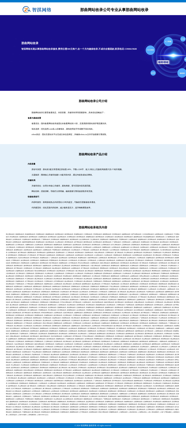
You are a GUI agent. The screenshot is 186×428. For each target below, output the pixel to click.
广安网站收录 (144, 318)
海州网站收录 (22, 310)
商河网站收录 (81, 237)
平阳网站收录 (56, 250)
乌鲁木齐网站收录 (169, 310)
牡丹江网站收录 (116, 245)
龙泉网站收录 (28, 250)
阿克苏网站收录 (143, 367)
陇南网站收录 (138, 237)
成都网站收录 (78, 313)
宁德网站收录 (175, 271)
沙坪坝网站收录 (59, 281)
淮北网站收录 (111, 305)
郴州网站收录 (88, 242)
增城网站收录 (113, 239)
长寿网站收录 (71, 237)
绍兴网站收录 (11, 273)
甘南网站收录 (105, 315)
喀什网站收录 (53, 263)
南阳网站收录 (107, 234)
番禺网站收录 (147, 383)
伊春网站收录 (25, 263)
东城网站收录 (48, 315)
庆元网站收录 (82, 260)
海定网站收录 (56, 289)
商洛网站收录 (145, 245)
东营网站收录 (145, 279)
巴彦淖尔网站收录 (23, 258)
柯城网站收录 (90, 307)
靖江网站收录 (150, 328)
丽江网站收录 (89, 271)
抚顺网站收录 (142, 352)
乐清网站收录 (28, 268)
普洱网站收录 (124, 263)
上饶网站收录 (135, 242)
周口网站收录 (75, 318)
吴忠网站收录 (83, 294)
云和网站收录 (153, 265)
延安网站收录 (29, 271)
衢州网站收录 (169, 258)
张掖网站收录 (63, 263)
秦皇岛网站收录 (113, 294)
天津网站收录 (77, 315)
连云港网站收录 (84, 239)
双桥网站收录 (37, 318)
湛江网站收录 (172, 263)
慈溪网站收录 (74, 299)
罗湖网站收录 (113, 297)
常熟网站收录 (105, 276)
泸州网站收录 (70, 271)
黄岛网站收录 (94, 289)
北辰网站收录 (94, 250)
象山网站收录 (10, 276)
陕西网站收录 (172, 320)
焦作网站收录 (72, 258)
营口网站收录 (157, 255)
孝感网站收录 (82, 258)
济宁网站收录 (122, 258)
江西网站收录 (109, 252)
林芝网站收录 (153, 284)
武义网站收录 (161, 289)
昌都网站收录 (15, 294)
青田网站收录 (161, 297)
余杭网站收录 (79, 255)
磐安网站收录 (146, 273)
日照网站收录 (126, 242)
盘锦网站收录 (145, 396)
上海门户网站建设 (165, 412)
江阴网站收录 (30, 273)
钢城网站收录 (58, 245)
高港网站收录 (39, 276)
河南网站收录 (66, 318)
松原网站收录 (163, 268)
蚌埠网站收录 (164, 279)
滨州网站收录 (55, 239)
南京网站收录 (58, 315)
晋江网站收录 (154, 242)
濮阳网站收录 (31, 252)
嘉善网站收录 (17, 292)
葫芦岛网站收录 (136, 234)
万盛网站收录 (94, 318)
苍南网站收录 (67, 245)
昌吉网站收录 (174, 276)
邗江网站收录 (52, 310)
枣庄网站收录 (163, 286)
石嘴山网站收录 (139, 302)
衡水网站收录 (50, 242)
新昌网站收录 (154, 281)
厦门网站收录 (119, 252)
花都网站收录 (44, 260)
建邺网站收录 (169, 292)
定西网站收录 (17, 242)
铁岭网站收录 (128, 237)
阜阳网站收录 (142, 349)
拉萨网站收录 (128, 310)
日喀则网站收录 (54, 302)
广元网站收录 (53, 258)
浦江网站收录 (145, 281)
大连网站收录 (86, 302)
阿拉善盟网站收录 (149, 237)
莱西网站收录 (48, 245)
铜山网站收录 (56, 268)
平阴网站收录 (123, 239)
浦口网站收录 (146, 375)
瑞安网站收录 (174, 273)
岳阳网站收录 (118, 271)
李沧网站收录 (88, 273)
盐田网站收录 (75, 289)
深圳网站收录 (81, 305)
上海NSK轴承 (22, 415)
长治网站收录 (48, 279)
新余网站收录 (154, 279)
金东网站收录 (26, 299)
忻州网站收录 (51, 271)
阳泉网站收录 (66, 286)
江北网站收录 (104, 297)
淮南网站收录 (165, 271)
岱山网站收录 (146, 339)
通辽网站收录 (39, 279)
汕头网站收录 (153, 286)
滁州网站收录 (28, 265)
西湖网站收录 (19, 276)
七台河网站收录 (114, 250)
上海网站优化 (142, 412)
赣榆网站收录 (122, 299)
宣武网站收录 (94, 297)
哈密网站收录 (18, 286)
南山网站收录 (69, 281)
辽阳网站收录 (126, 245)
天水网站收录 (10, 279)
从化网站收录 (39, 245)
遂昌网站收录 (116, 281)
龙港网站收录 (120, 260)
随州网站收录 (145, 399)
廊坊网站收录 (175, 245)
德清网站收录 (119, 307)
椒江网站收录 (132, 289)
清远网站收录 (56, 318)
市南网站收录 (33, 307)
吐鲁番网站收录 (54, 294)
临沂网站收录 (163, 315)
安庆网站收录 (87, 247)
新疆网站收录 (18, 323)
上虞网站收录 (171, 289)
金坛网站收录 (81, 310)
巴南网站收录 (157, 252)
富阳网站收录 (66, 250)
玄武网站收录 (34, 302)
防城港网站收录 (30, 234)
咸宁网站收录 (78, 242)
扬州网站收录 (138, 252)
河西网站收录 (44, 302)
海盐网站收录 (174, 281)
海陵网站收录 (48, 284)
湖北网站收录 (64, 407)
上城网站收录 (157, 307)
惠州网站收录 (107, 242)
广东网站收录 (116, 242)
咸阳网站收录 (37, 286)
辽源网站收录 (34, 294)
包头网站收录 (149, 302)
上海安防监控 (12, 415)
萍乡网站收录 (37, 297)
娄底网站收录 (39, 247)
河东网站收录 (144, 284)
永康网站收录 (47, 250)
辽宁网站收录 (28, 323)
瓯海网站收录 (26, 292)
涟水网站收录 (77, 284)
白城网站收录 (34, 263)
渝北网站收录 (25, 260)
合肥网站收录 (86, 315)
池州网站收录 (59, 234)
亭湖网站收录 (42, 310)
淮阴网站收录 (131, 299)
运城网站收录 (165, 245)
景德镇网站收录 (101, 305)
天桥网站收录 (97, 281)
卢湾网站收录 (15, 260)
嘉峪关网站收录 (109, 302)
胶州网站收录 (12, 255)
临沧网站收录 (63, 258)
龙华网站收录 (34, 260)
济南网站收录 (164, 313)
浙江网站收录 (20, 273)
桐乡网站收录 (111, 260)
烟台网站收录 (146, 271)
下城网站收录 (83, 299)
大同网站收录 (159, 302)
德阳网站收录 (115, 263)
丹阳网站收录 (90, 310)
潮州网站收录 (28, 320)
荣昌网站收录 (18, 320)
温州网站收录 (66, 297)
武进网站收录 (148, 336)
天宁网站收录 (105, 284)
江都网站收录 (112, 292)
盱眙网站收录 (67, 276)
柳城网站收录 (50, 234)
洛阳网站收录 (153, 294)
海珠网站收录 (123, 297)
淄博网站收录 (28, 297)
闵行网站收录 (85, 297)
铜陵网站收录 (64, 239)
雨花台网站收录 (124, 268)
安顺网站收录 (94, 286)
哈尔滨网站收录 (139, 310)
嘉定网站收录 (61, 237)
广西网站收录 (45, 239)
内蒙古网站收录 (124, 320)
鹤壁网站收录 (99, 271)
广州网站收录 (154, 313)
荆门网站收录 (144, 263)
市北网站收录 (132, 297)
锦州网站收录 (44, 263)
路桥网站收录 (171, 297)
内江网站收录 (11, 247)
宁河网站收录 (45, 404)
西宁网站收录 (26, 313)
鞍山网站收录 (44, 294)
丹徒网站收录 (115, 284)
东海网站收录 (58, 276)
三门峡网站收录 (170, 237)
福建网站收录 (47, 265)
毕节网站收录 (78, 279)
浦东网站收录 (139, 305)
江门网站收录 (70, 252)
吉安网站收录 (131, 258)
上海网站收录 (168, 305)
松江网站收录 (134, 315)
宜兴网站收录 (158, 260)
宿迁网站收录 (144, 315)
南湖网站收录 (128, 307)
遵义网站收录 (14, 305)
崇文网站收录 (39, 281)
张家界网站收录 (93, 258)
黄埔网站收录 (115, 265)
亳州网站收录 (47, 297)
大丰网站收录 (102, 292)
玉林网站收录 (102, 258)
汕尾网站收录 (159, 234)
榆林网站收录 (12, 258)
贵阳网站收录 (88, 313)
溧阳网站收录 (104, 268)
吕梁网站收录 (94, 263)
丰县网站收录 (12, 310)
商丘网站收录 (10, 234)
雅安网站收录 (85, 318)
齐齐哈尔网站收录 (66, 302)
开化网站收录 (172, 265)
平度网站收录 (173, 247)
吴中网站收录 (100, 310)
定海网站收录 (81, 307)
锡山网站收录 (96, 284)
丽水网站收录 (164, 242)
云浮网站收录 (94, 320)
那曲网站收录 (144, 268)
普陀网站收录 (39, 273)
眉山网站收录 (47, 320)
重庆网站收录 (149, 333)
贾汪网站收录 (139, 260)
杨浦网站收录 (10, 245)
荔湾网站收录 (85, 289)
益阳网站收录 (50, 252)
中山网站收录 (163, 318)
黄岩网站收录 (71, 307)
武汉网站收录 (116, 313)
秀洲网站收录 (55, 299)
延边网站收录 (147, 255)
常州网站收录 (37, 289)
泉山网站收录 (48, 276)
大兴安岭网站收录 (148, 234)
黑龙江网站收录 (48, 323)
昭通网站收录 (104, 286)
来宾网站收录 (144, 286)
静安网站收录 (75, 265)
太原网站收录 (58, 313)
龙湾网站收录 (64, 299)
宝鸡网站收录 (74, 294)
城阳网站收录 (124, 265)
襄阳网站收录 (107, 279)
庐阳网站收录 (107, 281)
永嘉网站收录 (70, 255)
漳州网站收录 (174, 279)
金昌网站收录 (64, 294)
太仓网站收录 (98, 255)
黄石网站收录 (42, 305)
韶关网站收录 (137, 271)
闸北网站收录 (147, 252)
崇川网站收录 (61, 310)
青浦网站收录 (78, 234)
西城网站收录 (149, 305)
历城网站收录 (98, 273)
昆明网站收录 (97, 313)
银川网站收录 (36, 313)
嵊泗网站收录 (142, 289)
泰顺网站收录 (90, 237)
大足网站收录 (56, 320)
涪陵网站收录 (104, 239)
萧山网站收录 (130, 260)
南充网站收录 (96, 315)
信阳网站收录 (18, 318)
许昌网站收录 (20, 247)
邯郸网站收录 (75, 286)
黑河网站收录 (171, 239)
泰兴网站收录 (102, 299)
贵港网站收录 (60, 252)
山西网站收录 (104, 320)
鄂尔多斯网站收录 (40, 271)
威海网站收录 (68, 247)
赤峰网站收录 (56, 286)
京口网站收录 (96, 276)
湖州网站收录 (10, 281)
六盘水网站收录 (133, 294)
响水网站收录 (89, 255)
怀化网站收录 (14, 237)
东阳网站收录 (60, 255)
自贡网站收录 (85, 286)
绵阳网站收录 (123, 294)
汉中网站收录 (72, 263)
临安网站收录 (77, 245)
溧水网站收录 (86, 245)
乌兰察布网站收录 (165, 250)
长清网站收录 (134, 265)
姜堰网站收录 (47, 268)
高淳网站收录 (152, 239)
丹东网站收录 (172, 268)
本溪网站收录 (164, 276)
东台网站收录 (75, 250)
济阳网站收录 (22, 255)
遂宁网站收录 (22, 252)
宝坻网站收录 (109, 237)
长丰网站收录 (72, 260)
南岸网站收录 (66, 289)
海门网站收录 (122, 292)
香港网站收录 (127, 255)
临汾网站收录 (147, 386)
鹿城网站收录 (138, 307)
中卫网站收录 (29, 279)
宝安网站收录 (69, 273)
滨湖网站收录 (169, 299)
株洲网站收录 (52, 305)
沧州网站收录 (12, 252)
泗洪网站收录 (29, 276)
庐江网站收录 (31, 255)
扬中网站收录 (15, 302)
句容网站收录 (150, 292)
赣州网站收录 (18, 265)
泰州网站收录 (69, 234)
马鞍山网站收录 (99, 252)
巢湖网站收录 (18, 250)
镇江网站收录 (75, 297)
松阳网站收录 (117, 273)
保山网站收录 (88, 279)
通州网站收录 (160, 299)
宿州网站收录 (10, 315)
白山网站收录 (154, 276)
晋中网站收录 (34, 258)
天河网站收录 (78, 281)
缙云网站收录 (123, 289)
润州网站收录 (113, 268)
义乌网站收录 (101, 260)
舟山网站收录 (128, 252)
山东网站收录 (96, 247)
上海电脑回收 (31, 415)
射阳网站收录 (77, 276)
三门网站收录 (163, 265)
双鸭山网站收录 (144, 276)
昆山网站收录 (66, 265)
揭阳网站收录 (66, 320)
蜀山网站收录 (152, 297)
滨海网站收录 (149, 260)
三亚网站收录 (61, 305)
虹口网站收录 (135, 247)
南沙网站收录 (163, 247)
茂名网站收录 (58, 247)
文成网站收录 (132, 239)
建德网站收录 (142, 239)
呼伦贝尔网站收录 (83, 263)
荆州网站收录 (41, 252)
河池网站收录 (26, 239)
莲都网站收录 (61, 307)
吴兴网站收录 (164, 281)
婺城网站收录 (100, 307)
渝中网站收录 (149, 331)
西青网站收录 (15, 263)
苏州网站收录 (158, 305)
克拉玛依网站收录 (97, 302)
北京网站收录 (67, 315)
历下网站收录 (142, 297)
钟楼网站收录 (86, 276)
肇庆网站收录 (112, 258)
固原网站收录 (47, 286)
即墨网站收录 (53, 260)
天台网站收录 (126, 273)
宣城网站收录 (42, 237)
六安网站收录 (141, 258)
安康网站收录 (154, 250)
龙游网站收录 (135, 281)
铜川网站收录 (119, 302)
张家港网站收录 (169, 260)
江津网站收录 (88, 234)
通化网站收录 (172, 284)
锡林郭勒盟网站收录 (28, 242)
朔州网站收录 (102, 294)
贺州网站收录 (163, 263)
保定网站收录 (60, 271)
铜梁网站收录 (113, 320)
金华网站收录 (56, 265)
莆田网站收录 (37, 265)
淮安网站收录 (174, 242)
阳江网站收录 (172, 315)
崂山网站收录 (88, 281)
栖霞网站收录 (115, 276)
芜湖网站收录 (145, 242)
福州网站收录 (160, 258)
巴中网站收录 (64, 409)
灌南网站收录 (66, 268)
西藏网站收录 (58, 323)
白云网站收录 (79, 273)
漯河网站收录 (69, 242)
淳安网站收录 (97, 234)
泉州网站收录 (19, 315)
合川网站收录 (124, 315)
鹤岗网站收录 (163, 284)
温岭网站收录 (37, 250)
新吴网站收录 (94, 268)
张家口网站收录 (105, 263)
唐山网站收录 (168, 302)
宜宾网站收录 (116, 234)
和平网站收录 (119, 310)
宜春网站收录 (89, 252)
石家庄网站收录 (68, 313)
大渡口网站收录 (95, 265)
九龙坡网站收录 (59, 273)
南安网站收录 (74, 239)
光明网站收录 (154, 247)
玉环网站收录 (92, 260)
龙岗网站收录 (105, 265)
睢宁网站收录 (74, 292)
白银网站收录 (28, 286)
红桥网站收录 (124, 276)
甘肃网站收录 (64, 412)
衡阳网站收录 (134, 286)
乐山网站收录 (59, 242)
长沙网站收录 (126, 313)
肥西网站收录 (144, 265)
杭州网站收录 (29, 315)
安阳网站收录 (97, 279)
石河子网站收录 (135, 250)
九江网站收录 (172, 286)
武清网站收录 (115, 315)
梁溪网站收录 (71, 310)
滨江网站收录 (37, 268)
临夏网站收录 (126, 234)
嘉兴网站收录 (28, 289)
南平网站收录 (56, 297)
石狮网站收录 (106, 247)
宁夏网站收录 (144, 320)
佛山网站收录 (135, 279)
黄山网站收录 (153, 315)
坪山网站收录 (166, 252)
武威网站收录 (19, 271)
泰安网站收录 (79, 252)
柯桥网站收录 (36, 299)
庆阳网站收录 (135, 245)
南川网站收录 (153, 318)
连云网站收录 (83, 292)
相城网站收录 (25, 302)
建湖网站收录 (86, 284)
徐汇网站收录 (47, 289)
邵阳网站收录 (116, 279)
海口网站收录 (135, 313)
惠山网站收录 (131, 292)
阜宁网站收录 (85, 268)
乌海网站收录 (93, 294)
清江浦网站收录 (32, 310)
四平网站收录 (77, 302)
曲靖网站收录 (23, 305)
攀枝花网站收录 (68, 279)
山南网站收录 (134, 276)
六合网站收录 (108, 255)
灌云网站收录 (67, 284)
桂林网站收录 (126, 279)
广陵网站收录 (150, 299)
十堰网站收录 (163, 294)
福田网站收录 (14, 307)
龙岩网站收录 (18, 289)
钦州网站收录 (97, 242)
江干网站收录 (29, 284)
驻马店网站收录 (124, 318)
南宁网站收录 (145, 313)
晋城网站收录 (40, 242)
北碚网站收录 (144, 247)
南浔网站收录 (155, 273)
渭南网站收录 (19, 279)
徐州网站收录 (52, 237)
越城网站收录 (109, 307)
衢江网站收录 (17, 299)
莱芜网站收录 (104, 318)
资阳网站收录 (160, 237)
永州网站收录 (17, 239)
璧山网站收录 (85, 320)
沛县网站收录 (112, 299)
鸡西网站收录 (25, 294)
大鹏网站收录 (29, 245)
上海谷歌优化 (132, 412)
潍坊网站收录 (144, 373)
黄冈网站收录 (30, 247)
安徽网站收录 (150, 258)
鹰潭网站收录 (156, 271)
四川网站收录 (37, 320)
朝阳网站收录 (85, 265)
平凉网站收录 (148, 381)
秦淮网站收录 (134, 284)
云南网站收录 (134, 318)
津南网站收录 (117, 255)
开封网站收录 (33, 305)
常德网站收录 (153, 263)
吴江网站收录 (124, 284)
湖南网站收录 (19, 234)
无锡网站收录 (19, 281)
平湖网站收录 (165, 273)
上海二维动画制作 (153, 412)
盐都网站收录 (141, 299)
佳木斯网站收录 (137, 255)
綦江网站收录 (153, 320)
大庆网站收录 (153, 268)
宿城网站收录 (166, 307)
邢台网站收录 (58, 279)
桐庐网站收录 (100, 237)
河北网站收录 (75, 320)
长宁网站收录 (29, 281)
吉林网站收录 (37, 323)
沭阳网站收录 (55, 292)
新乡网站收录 (134, 263)
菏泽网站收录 (47, 318)
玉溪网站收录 (144, 294)
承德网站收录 (44, 258)
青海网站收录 (163, 320)
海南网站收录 (23, 237)
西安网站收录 (17, 313)
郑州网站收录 (107, 313)
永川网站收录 (19, 245)
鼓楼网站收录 (109, 310)
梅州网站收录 (36, 239)
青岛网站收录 (90, 305)
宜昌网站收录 (124, 286)
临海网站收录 (50, 255)
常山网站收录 (136, 273)
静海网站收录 (161, 239)
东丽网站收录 (134, 268)
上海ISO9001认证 (42, 415)
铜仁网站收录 (80, 271)
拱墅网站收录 (45, 292)
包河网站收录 (52, 307)
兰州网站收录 (146, 326)
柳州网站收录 (144, 341)
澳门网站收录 (104, 250)
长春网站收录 (149, 310)
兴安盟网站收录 (155, 245)
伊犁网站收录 (166, 255)
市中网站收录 (42, 307)
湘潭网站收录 (172, 294)
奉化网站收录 (36, 292)
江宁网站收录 (85, 250)
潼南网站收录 (134, 320)
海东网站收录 (129, 302)
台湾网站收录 (105, 245)
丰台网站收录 (49, 273)
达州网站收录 (28, 318)
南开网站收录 (146, 344)
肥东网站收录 (107, 273)
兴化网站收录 (64, 292)
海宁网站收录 (18, 268)
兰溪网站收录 (144, 370)
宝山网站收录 (94, 239)
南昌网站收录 (174, 313)
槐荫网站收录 (104, 289)
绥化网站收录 (119, 237)
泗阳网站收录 (39, 284)
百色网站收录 (49, 247)
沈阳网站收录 (158, 310)
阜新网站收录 (124, 250)
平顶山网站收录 (114, 286)
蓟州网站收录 (96, 245)
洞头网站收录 (10, 284)
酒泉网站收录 (145, 250)
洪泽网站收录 (93, 292)
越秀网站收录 (23, 307)
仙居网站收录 (126, 281)
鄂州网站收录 (108, 271)
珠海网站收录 (18, 297)
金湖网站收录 (75, 268)
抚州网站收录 (77, 247)
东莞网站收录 (113, 318)
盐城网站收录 (125, 247)
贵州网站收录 (172, 318)
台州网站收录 (116, 247)
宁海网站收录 (19, 284)
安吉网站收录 (144, 347)
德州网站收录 (33, 237)
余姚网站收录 (147, 307)
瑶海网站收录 (113, 289)
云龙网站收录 (58, 284)
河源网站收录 (40, 234)
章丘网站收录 (63, 260)
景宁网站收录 (41, 255)
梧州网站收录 (127, 271)
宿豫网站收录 (93, 299)
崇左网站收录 (71, 305)
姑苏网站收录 (160, 292)
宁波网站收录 (130, 305)
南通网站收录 (146, 378)
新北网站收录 (141, 292)
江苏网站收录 (48, 281)
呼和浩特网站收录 (47, 313)
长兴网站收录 (45, 299)
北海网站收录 (168, 234)
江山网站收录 (152, 289)
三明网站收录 (120, 305)
